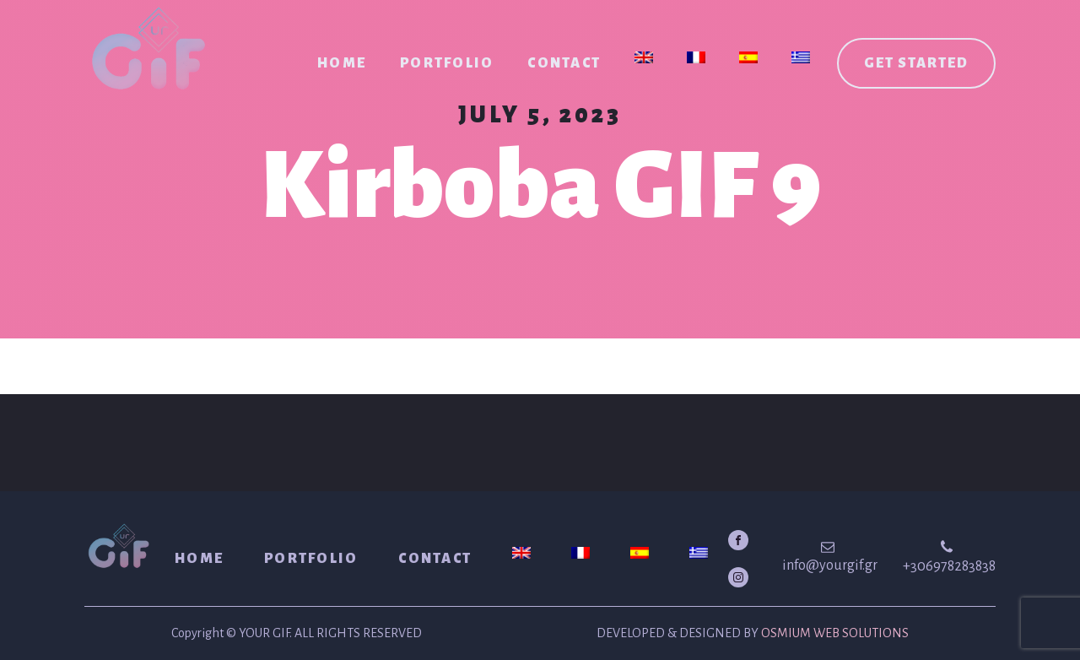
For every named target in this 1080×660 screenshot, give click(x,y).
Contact (564, 63)
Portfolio (447, 63)
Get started (916, 63)
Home (341, 63)
